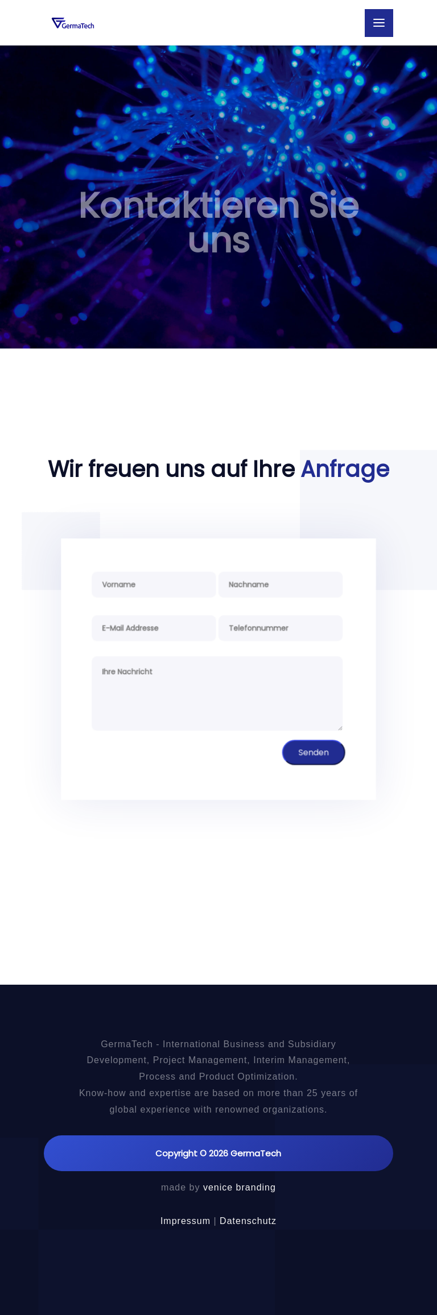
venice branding (239, 1187)
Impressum (185, 1221)
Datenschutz (248, 1221)
